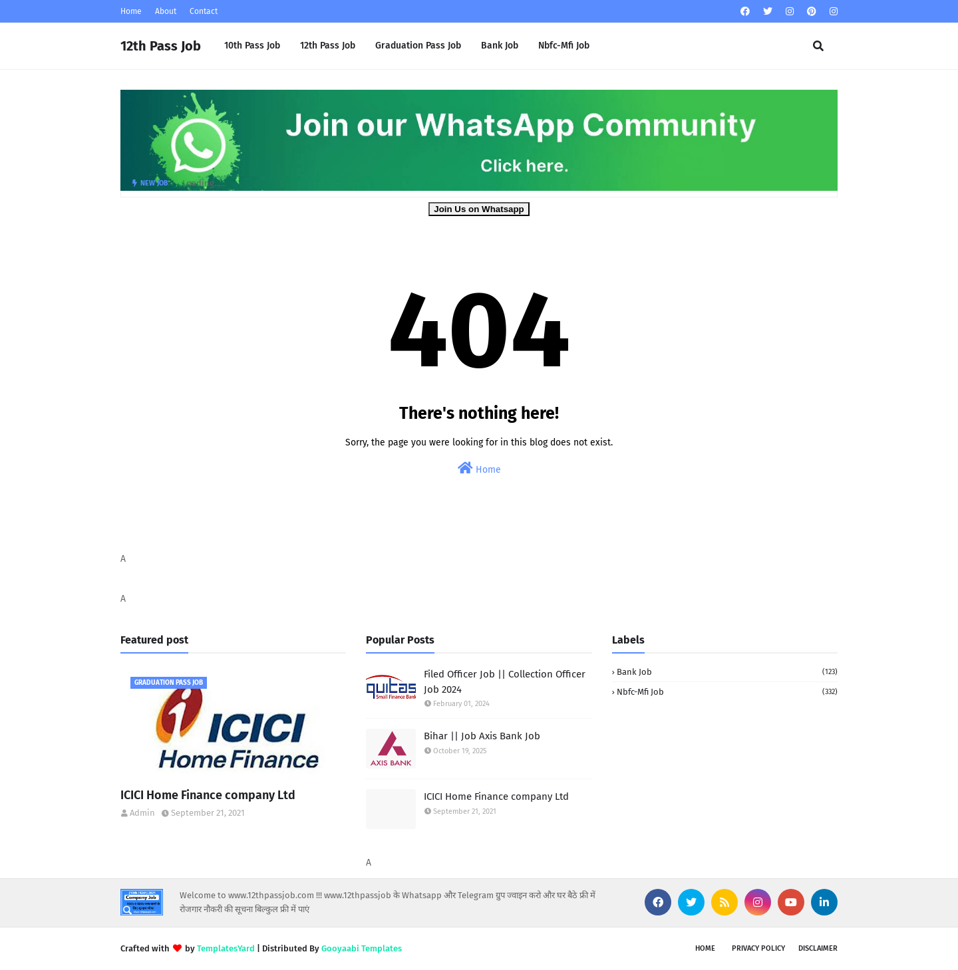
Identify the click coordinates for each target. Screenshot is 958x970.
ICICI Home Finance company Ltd (207, 795)
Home (131, 11)
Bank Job (727, 672)
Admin (142, 813)
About (165, 11)
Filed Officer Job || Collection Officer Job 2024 (504, 681)
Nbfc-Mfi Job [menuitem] (563, 45)
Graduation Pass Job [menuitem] (418, 45)
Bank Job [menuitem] (499, 45)
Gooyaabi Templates (361, 948)
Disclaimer (818, 948)
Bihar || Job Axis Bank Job (482, 736)
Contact (204, 11)
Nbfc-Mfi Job (727, 692)
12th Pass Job (160, 46)
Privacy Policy (758, 948)
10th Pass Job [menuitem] (252, 45)
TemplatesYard (226, 948)
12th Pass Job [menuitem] (327, 45)
